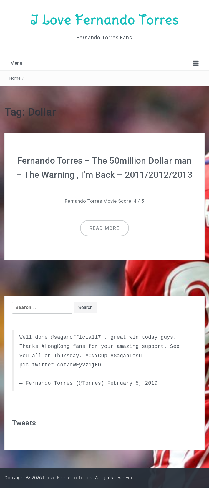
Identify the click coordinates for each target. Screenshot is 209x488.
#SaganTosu (126, 355)
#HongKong (56, 346)
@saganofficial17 (76, 337)
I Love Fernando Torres (104, 20)
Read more (104, 228)
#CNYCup (96, 355)
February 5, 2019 (132, 383)
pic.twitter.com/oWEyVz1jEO (60, 365)
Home (15, 78)
